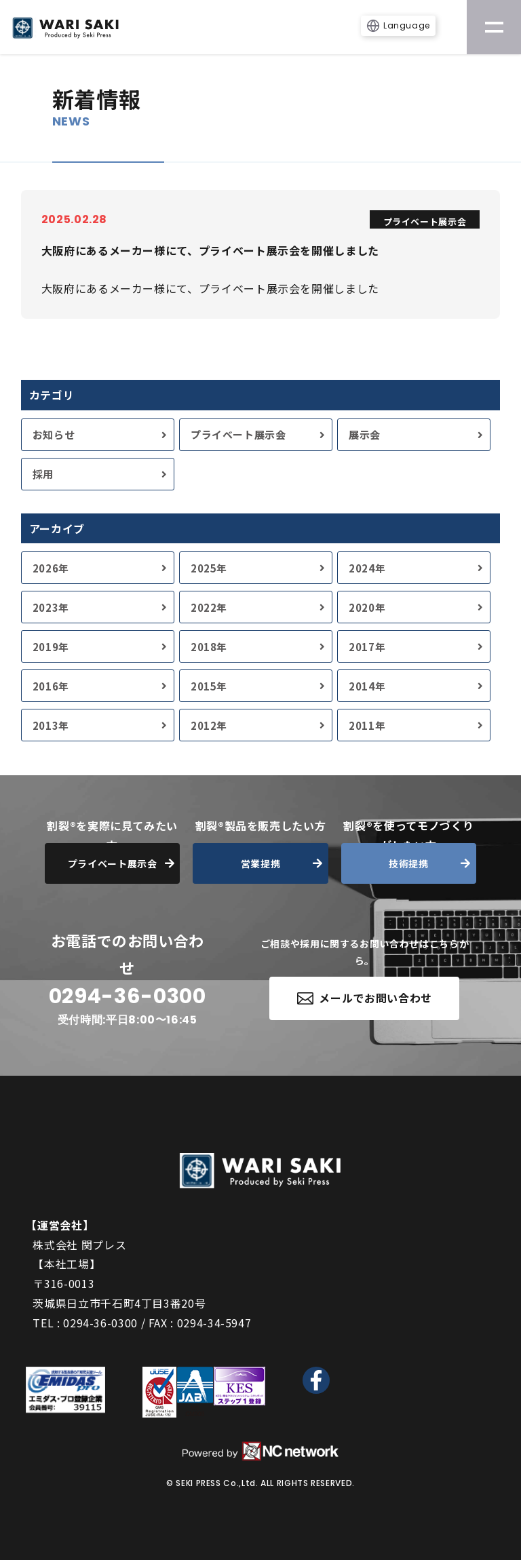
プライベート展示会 (238, 434)
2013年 (51, 725)
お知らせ (54, 434)
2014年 (367, 686)
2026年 (51, 568)
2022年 (209, 607)
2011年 (367, 725)
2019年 (51, 647)
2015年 (209, 686)
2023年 (51, 607)
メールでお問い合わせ (364, 998)
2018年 (209, 647)
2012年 (209, 725)
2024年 (367, 568)
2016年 (51, 686)
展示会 (365, 434)
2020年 (367, 607)
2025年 (209, 568)
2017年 (367, 647)
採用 (43, 474)
